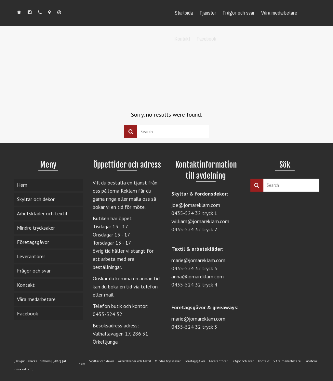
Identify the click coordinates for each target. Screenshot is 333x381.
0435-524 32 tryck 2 (194, 229)
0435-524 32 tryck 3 (194, 268)
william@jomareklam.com (200, 221)
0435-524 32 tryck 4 (194, 284)
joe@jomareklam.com (195, 205)
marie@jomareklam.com (198, 260)
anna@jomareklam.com (197, 276)
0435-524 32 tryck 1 (194, 213)
